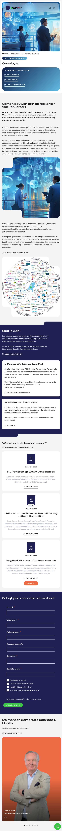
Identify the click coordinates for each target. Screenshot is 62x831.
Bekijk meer (32, 487)
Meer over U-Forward (18, 392)
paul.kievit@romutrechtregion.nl (5, 817)
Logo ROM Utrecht (16, 8)
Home (5, 54)
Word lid (11, 425)
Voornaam (12, 620)
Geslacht (11, 656)
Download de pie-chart (16, 252)
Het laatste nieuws (16, 85)
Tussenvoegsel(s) (15, 644)
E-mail (10, 607)
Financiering (13, 75)
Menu (8, 8)
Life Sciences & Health (19, 54)
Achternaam (13, 632)
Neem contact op (13, 354)
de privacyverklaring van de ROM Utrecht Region (26, 700)
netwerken (12, 80)
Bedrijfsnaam (13, 669)
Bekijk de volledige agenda (18, 447)
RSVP (29, 583)
